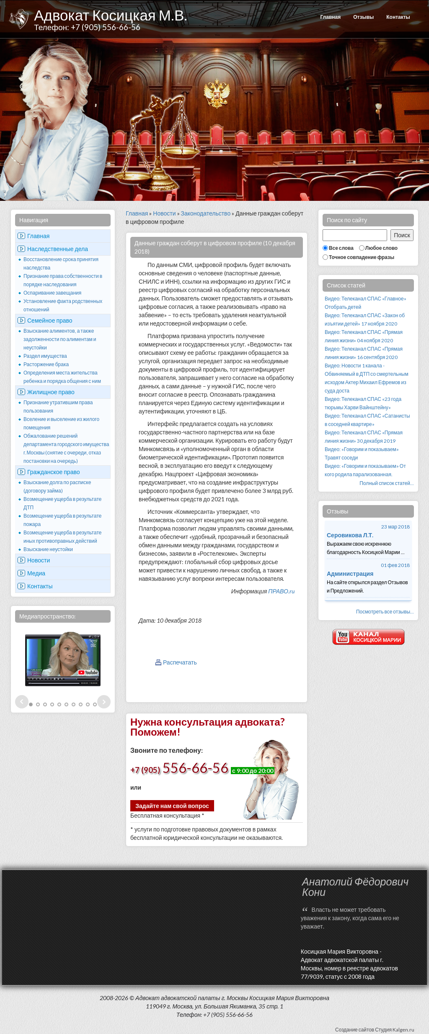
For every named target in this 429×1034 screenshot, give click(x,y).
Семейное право (49, 320)
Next (104, 701)
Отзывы (363, 17)
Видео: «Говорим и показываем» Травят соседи (362, 453)
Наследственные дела (57, 248)
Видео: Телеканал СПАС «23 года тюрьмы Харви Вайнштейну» (363, 403)
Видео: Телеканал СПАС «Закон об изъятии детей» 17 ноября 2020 (365, 319)
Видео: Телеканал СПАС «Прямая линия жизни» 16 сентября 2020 (364, 353)
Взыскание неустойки (48, 549)
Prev (21, 701)
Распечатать (180, 662)
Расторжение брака (46, 364)
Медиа (36, 573)
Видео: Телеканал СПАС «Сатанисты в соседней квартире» (367, 420)
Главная (330, 17)
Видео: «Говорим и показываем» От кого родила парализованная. (365, 470)
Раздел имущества (45, 356)
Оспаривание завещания (52, 293)
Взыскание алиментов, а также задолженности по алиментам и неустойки (59, 339)
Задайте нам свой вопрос (172, 805)
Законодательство (206, 213)
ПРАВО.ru (281, 591)
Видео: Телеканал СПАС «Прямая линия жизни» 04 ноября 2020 (364, 336)
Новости (38, 560)
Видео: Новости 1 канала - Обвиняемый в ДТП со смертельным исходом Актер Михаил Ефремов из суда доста (366, 378)
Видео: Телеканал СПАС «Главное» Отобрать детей (365, 302)
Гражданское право (53, 471)
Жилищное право (51, 391)
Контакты (398, 17)
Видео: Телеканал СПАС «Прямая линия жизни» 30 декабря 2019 (364, 436)
